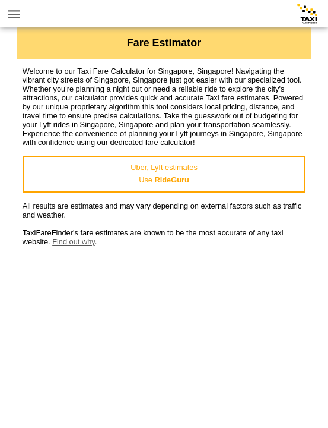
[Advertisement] (164, 329)
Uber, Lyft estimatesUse (164, 173)
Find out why (73, 241)
